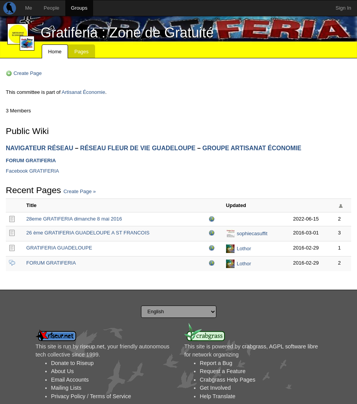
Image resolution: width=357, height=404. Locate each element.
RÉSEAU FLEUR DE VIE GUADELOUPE (138, 148)
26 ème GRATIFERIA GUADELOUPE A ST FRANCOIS (88, 233)
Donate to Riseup (72, 363)
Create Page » (79, 191)
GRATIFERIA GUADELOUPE (59, 248)
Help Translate (217, 396)
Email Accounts (70, 380)
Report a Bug (216, 363)
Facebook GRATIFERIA (32, 171)
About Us (62, 371)
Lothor (244, 248)
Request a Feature (222, 371)
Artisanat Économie (83, 92)
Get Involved (215, 388)
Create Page (28, 73)
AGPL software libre (293, 346)
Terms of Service (110, 396)
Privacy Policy (68, 396)
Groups (79, 8)
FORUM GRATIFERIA (31, 160)
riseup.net (92, 346)
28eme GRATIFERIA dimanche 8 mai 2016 (74, 219)
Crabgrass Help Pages (227, 380)
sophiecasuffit (252, 233)
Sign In (343, 8)
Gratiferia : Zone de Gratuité (127, 33)
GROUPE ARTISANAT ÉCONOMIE (251, 148)
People (51, 8)
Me (28, 8)
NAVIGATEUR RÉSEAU (39, 148)
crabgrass (254, 346)
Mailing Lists (66, 388)
